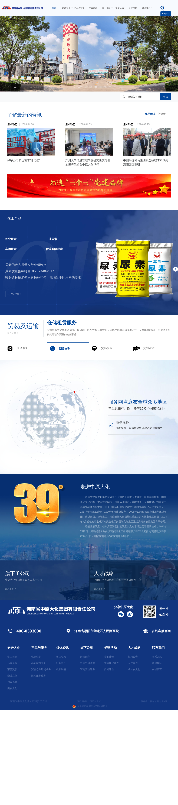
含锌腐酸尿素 (58, 249)
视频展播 (61, 764)
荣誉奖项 (12, 764)
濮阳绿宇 (85, 751)
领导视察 (12, 776)
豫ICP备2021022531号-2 (89, 795)
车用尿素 (13, 249)
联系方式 (157, 751)
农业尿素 (13, 238)
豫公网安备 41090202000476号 (90, 800)
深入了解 (17, 295)
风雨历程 (12, 757)
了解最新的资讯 (24, 115)
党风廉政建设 (111, 757)
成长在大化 (134, 764)
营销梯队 (157, 757)
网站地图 (152, 795)
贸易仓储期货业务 (41, 764)
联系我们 (158, 742)
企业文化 (12, 770)
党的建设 (109, 751)
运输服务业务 (38, 770)
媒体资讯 (62, 742)
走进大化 (13, 742)
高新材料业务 (38, 757)
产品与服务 (39, 742)
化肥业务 (36, 751)
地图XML (163, 795)
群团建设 (109, 764)
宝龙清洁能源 (87, 764)
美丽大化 (12, 783)
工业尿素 (54, 238)
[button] (24, 85)
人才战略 (134, 742)
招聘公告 (133, 751)
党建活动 (110, 742)
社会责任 (162, 114)
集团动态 (149, 114)
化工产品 (17, 218)
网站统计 (142, 795)
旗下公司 (86, 742)
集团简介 (12, 751)
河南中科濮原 (87, 757)
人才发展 (133, 757)
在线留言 (157, 764)
